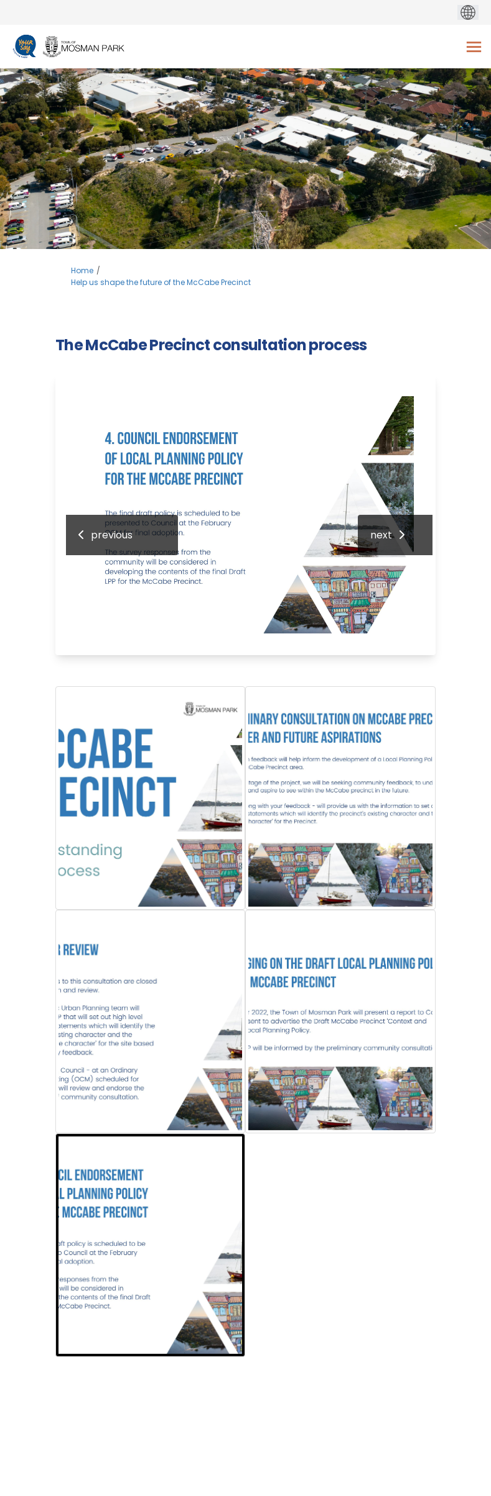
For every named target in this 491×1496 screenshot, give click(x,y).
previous (112, 535)
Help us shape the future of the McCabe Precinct (161, 282)
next (381, 535)
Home (82, 270)
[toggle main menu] (474, 47)
